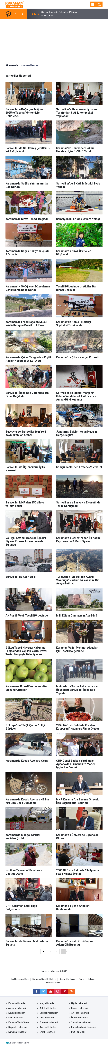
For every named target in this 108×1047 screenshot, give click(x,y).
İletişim (91, 979)
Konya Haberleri (47, 1003)
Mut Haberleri (78, 1032)
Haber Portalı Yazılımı (19, 1043)
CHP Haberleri (47, 1017)
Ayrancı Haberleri (48, 1027)
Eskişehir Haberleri (49, 1013)
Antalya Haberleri (48, 1008)
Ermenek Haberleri (49, 1022)
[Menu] (92, 4)
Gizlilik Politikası (53, 982)
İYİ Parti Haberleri (79, 1017)
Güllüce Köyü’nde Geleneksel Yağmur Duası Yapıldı (59, 14)
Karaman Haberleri (17, 1003)
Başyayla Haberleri (17, 1027)
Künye (82, 979)
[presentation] (15, 14)
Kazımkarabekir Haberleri (83, 1027)
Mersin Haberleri (79, 1008)
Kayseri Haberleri (16, 1013)
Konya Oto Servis (67, 979)
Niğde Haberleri (79, 1003)
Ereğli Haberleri (47, 1032)
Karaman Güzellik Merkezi (44, 979)
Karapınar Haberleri (17, 1032)
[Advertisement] (54, 39)
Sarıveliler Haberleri (81, 1022)
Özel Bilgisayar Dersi (20, 979)
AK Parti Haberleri (80, 1013)
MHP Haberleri (15, 1017)
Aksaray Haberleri (17, 1008)
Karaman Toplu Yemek (19, 1022)
